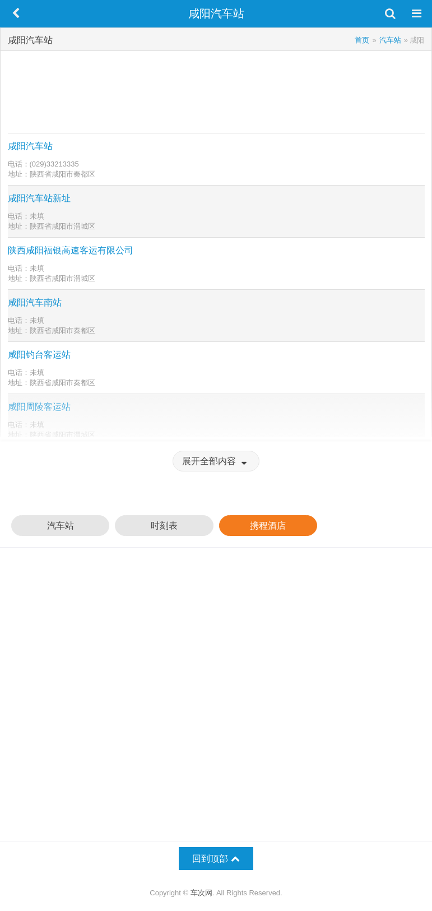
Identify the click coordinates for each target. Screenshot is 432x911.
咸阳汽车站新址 (39, 198)
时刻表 (164, 525)
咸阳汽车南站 (35, 302)
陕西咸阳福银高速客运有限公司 (70, 250)
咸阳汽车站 (30, 146)
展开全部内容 (215, 461)
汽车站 (60, 525)
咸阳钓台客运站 (39, 354)
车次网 (201, 893)
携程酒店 (268, 525)
